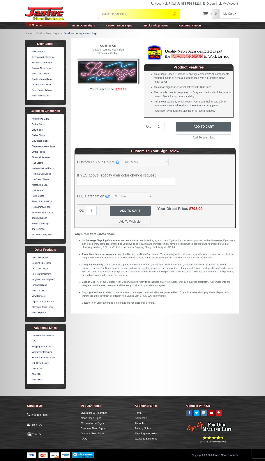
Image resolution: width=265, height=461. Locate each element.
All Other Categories (42, 234)
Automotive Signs (40, 119)
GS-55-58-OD (108, 45)
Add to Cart (204, 126)
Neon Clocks (38, 290)
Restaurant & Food (41, 207)
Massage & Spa (39, 185)
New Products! (39, 51)
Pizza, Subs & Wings (42, 201)
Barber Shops (38, 124)
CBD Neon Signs (40, 141)
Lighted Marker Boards (43, 301)
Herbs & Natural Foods (43, 168)
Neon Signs (45, 43)
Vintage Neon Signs (41, 84)
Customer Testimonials (43, 335)
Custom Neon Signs (119, 25)
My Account (228, 3)
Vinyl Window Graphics (43, 279)
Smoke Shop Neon (155, 25)
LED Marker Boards (41, 274)
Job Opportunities (40, 363)
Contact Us (37, 368)
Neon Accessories (41, 95)
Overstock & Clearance (43, 57)
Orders (209, 3)
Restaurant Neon (190, 25)
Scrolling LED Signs (41, 263)
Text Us (34, 434)
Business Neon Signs (42, 62)
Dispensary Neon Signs (43, 146)
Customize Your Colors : (98, 162)
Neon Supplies (39, 312)
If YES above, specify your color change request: (117, 175)
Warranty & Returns (146, 438)
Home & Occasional (41, 174)
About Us (36, 374)
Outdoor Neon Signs (47, 33)
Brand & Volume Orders (43, 357)
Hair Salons (37, 163)
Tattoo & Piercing (40, 223)
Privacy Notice (143, 428)
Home (28, 33)
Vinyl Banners (38, 296)
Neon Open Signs (83, 25)
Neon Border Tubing (42, 90)
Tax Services (38, 229)
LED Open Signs (40, 268)
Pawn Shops (38, 196)
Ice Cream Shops (40, 179)
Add (130, 211)
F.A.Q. (35, 341)
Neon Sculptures (40, 257)
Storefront (36, 25)
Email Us (37, 424)
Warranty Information (42, 352)
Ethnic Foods (38, 152)
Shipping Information (42, 346)
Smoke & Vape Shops (42, 212)
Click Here (117, 247)
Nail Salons (37, 190)
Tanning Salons (39, 218)
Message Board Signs (42, 307)
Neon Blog (37, 379)
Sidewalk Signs (39, 285)
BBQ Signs (37, 130)
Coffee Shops (38, 135)
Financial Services (41, 157)
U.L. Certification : (93, 196)
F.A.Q (84, 438)
